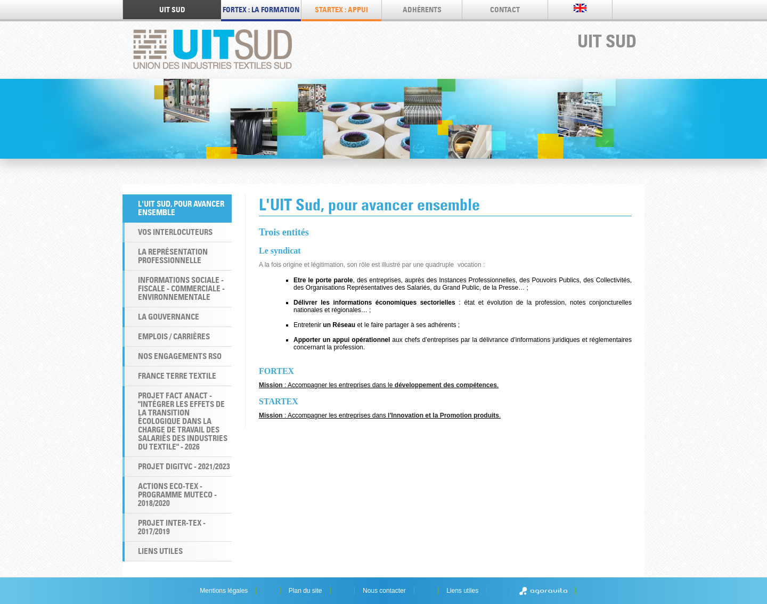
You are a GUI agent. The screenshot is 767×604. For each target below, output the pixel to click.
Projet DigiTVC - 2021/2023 (184, 466)
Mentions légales (224, 590)
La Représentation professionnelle (173, 256)
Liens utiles (160, 551)
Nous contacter (384, 590)
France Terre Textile (177, 376)
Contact (505, 9)
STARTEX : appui (341, 9)
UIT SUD (172, 9)
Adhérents (422, 9)
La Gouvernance (168, 317)
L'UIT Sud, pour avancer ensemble (181, 208)
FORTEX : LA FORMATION (261, 9)
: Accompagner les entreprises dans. (380, 415)
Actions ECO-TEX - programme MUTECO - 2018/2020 (177, 494)
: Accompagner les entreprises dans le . (379, 385)
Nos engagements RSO (180, 356)
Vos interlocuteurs (175, 232)
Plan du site (305, 590)
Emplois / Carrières (174, 336)
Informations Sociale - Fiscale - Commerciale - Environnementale (181, 288)
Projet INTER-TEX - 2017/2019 (172, 527)
